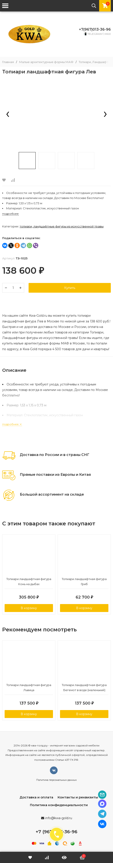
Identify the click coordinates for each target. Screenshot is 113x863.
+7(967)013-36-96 (95, 29)
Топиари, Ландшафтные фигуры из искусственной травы (62, 226)
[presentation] (7, 114)
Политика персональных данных (56, 779)
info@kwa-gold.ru (58, 818)
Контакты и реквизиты (78, 797)
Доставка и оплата (36, 797)
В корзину (29, 608)
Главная (8, 62)
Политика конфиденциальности (59, 805)
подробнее (12, 424)
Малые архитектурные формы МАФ (46, 62)
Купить (69, 288)
